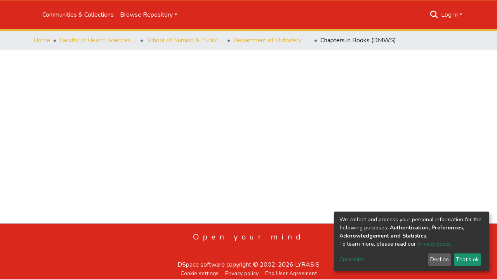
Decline (439, 259)
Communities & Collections (78, 14)
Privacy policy (242, 273)
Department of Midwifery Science (272, 40)
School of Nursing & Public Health (185, 40)
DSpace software (201, 264)
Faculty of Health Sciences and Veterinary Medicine (98, 40)
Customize (352, 259)
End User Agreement (291, 273)
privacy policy (433, 244)
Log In (449, 14)
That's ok (467, 259)
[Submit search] (434, 15)
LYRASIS (307, 264)
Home (41, 40)
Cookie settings (200, 273)
